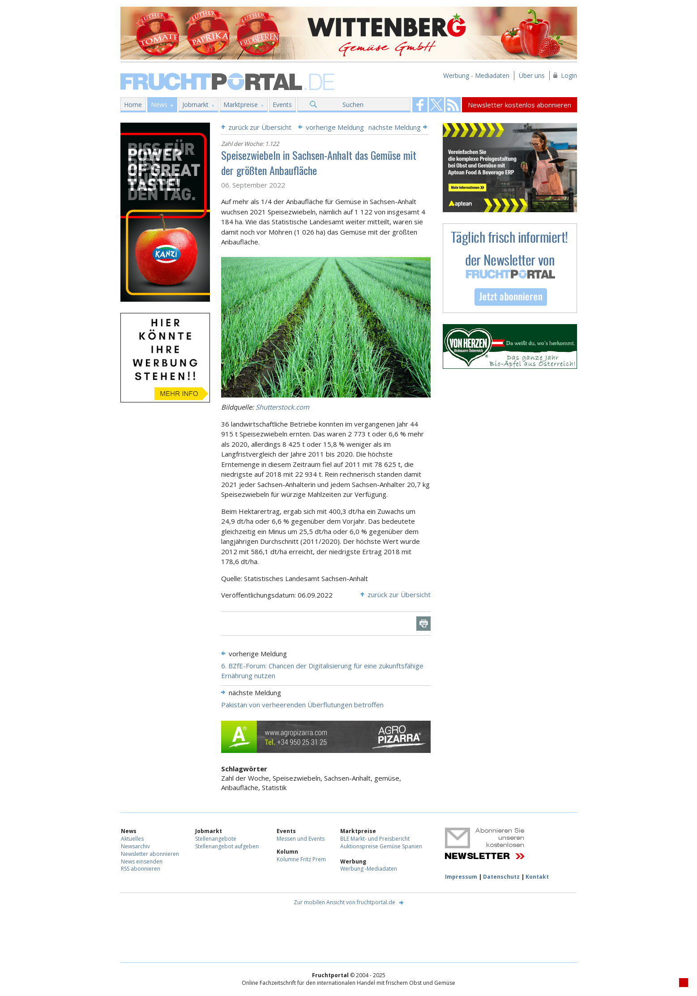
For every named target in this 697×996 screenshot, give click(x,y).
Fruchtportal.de (228, 80)
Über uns (532, 75)
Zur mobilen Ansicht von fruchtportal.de (344, 902)
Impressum (461, 877)
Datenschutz (501, 877)
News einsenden (141, 861)
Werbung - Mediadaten (476, 75)
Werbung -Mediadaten (368, 868)
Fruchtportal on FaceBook (420, 104)
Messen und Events (301, 838)
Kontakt (537, 877)
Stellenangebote (215, 838)
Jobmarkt (195, 104)
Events (282, 104)
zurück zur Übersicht (259, 127)
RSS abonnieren (140, 868)
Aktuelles (132, 838)
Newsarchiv (135, 846)
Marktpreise (240, 104)
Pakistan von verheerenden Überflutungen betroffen (302, 704)
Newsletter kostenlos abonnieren (519, 104)
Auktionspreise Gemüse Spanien (381, 846)
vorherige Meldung (335, 127)
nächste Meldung (394, 127)
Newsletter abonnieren (150, 854)
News (159, 104)
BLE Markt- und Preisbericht (375, 838)
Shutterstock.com (282, 406)
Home (133, 104)
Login (569, 75)
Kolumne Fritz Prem (301, 859)
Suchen (352, 104)
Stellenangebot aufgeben (227, 846)
